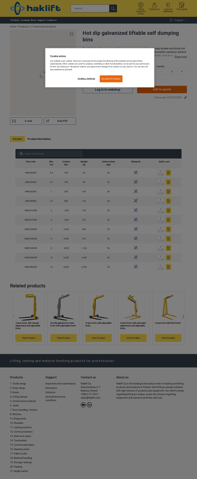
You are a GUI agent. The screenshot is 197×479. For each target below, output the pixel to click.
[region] (99, 68)
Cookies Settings (86, 78)
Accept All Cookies (111, 79)
